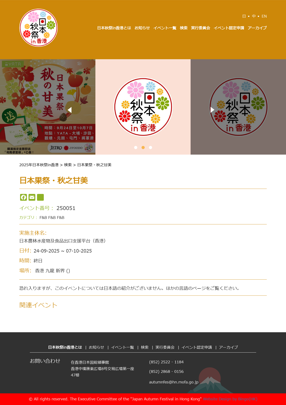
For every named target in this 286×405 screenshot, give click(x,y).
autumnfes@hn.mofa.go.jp (173, 382)
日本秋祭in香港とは (114, 28)
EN (264, 16)
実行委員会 (200, 28)
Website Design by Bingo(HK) (230, 399)
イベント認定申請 (229, 28)
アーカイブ (257, 28)
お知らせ (142, 28)
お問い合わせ (45, 361)
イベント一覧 (164, 28)
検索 (183, 28)
